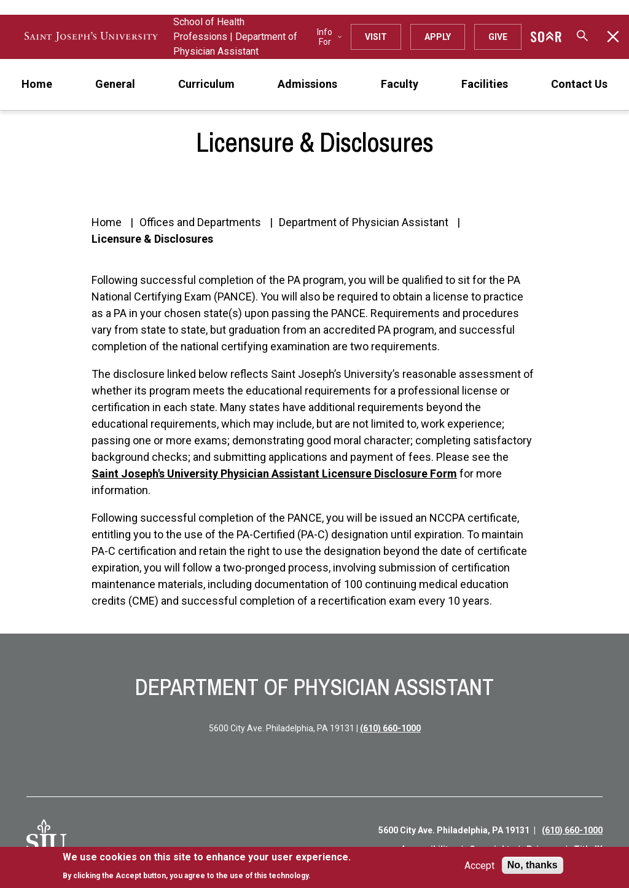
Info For (329, 37)
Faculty (399, 83)
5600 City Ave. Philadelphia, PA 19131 (453, 830)
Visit (376, 37)
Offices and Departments (200, 222)
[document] (207, 866)
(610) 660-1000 (390, 728)
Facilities (484, 83)
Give (497, 37)
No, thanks (532, 865)
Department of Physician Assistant (363, 222)
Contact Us (579, 83)
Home (36, 83)
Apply (437, 37)
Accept (479, 865)
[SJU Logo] (46, 839)
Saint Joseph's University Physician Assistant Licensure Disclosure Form (274, 473)
